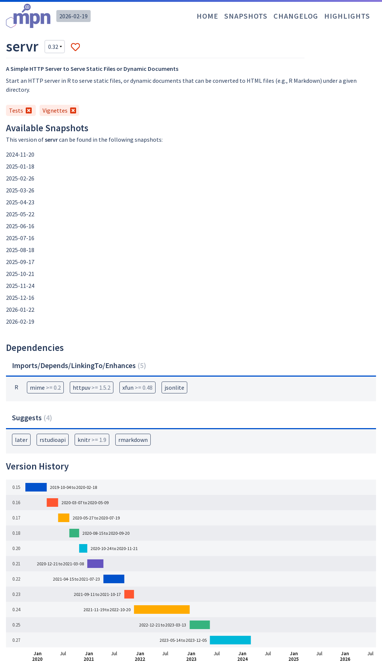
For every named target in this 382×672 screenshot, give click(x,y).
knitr (92, 439)
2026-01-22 (20, 309)
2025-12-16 (20, 297)
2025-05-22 (20, 214)
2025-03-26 (20, 190)
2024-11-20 (20, 154)
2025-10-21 (20, 273)
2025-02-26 (20, 178)
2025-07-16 (20, 238)
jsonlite (174, 387)
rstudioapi (53, 439)
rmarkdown (133, 439)
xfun (137, 387)
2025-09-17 (20, 262)
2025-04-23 (20, 202)
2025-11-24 (20, 285)
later (21, 439)
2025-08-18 (20, 250)
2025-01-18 (20, 166)
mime (45, 387)
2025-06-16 (20, 226)
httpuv (91, 387)
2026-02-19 (73, 16)
